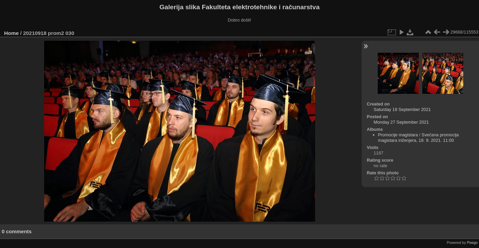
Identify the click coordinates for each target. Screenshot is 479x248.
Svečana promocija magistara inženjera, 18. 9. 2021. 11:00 (418, 137)
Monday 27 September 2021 (401, 122)
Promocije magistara (398, 134)
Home (11, 33)
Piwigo (472, 242)
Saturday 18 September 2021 (402, 109)
